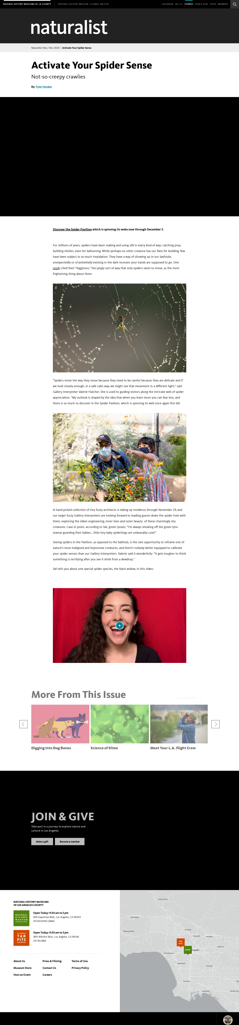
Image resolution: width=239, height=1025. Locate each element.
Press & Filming (52, 961)
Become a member (70, 845)
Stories (189, 4)
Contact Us (49, 968)
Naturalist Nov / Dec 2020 (45, 47)
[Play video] (120, 625)
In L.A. (179, 4)
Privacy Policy (80, 968)
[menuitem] (27, 4)
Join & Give (201, 4)
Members (223, 4)
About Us (19, 961)
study (56, 268)
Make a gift (42, 845)
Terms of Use (80, 961)
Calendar (167, 4)
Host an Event (22, 974)
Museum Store (22, 968)
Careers (47, 974)
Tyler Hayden (44, 86)
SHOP (213, 4)
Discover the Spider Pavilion (72, 229)
